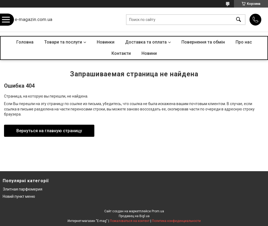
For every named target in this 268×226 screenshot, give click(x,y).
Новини (149, 53)
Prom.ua (158, 211)
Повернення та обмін (203, 42)
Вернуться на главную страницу (49, 130)
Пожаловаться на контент (130, 221)
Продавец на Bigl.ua (134, 216)
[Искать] (238, 20)
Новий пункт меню (19, 196)
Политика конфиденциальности (176, 221)
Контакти (121, 53)
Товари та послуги (63, 42)
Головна (25, 42)
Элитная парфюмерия (22, 189)
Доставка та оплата (146, 42)
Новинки (105, 42)
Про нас (244, 42)
